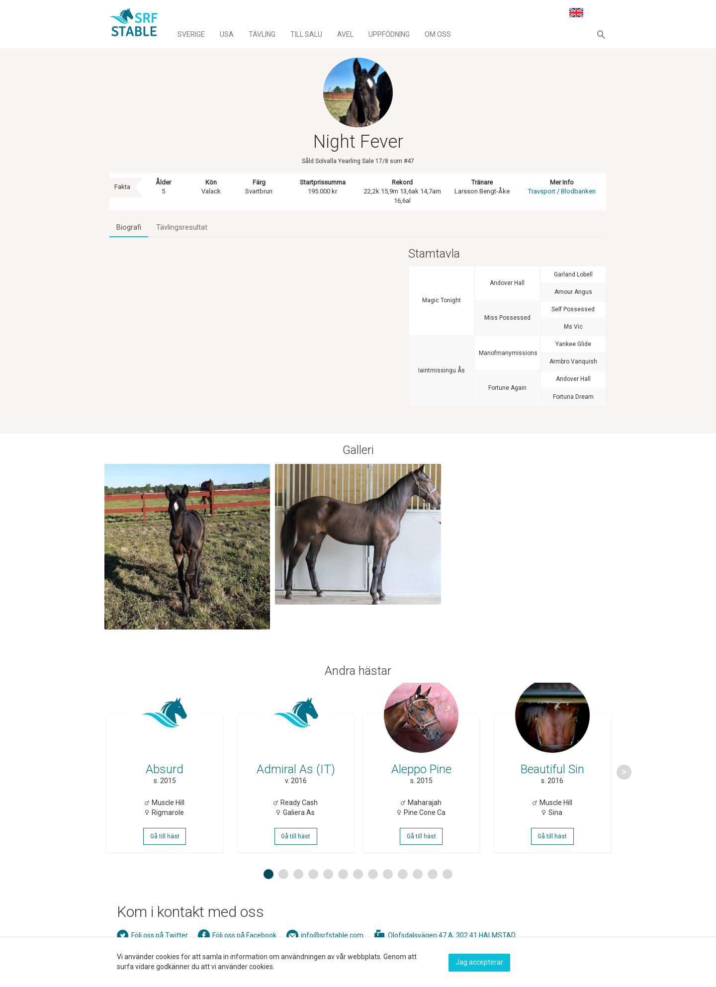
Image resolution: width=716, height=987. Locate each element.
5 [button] (328, 890)
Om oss (438, 34)
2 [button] (283, 890)
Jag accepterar (479, 961)
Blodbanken (578, 191)
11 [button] (419, 890)
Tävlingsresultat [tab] (183, 227)
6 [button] (343, 890)
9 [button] (388, 890)
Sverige (191, 34)
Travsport (541, 191)
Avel (345, 34)
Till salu (306, 34)
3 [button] (298, 890)
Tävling (262, 34)
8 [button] (373, 890)
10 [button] (404, 890)
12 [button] (434, 890)
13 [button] (449, 890)
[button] (601, 34)
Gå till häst (166, 847)
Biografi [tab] (129, 227)
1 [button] (268, 890)
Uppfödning (389, 34)
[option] (166, 781)
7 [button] (358, 890)
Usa (227, 34)
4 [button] (313, 890)
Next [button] (624, 780)
